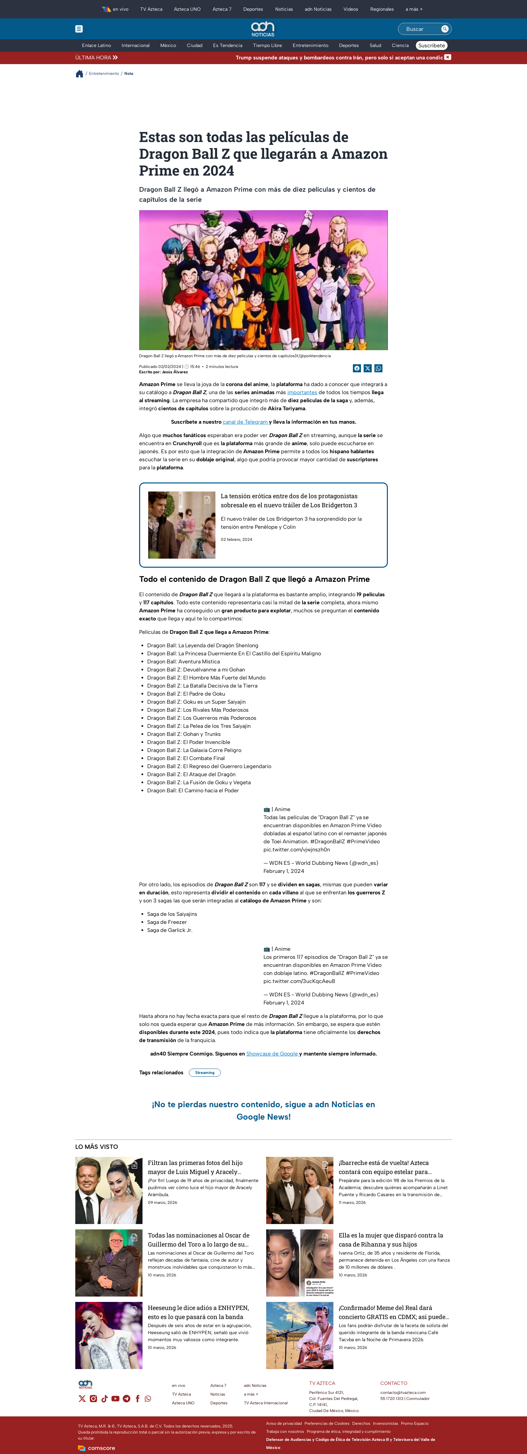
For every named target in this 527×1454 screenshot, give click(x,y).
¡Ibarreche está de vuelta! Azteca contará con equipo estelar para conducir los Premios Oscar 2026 (385, 1167)
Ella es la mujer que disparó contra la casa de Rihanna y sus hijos (391, 1239)
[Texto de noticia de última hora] (281, 58)
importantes (302, 392)
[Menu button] (102, 29)
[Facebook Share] (357, 368)
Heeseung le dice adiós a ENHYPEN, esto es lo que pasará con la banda (198, 1312)
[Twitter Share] (368, 368)
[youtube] (115, 1401)
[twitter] (82, 1401)
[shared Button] (378, 368)
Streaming (204, 1072)
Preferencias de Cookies (327, 1423)
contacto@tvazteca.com (403, 1392)
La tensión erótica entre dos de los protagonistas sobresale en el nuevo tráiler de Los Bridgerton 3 (289, 500)
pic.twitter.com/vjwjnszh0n (297, 849)
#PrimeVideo (363, 841)
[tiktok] (104, 1401)
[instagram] (93, 1401)
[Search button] (445, 29)
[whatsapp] (148, 1400)
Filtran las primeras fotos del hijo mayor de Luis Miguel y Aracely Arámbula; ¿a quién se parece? (195, 1167)
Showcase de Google (272, 1053)
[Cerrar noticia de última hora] (448, 57)
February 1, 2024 (284, 871)
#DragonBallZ (327, 841)
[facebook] (137, 1401)
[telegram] (126, 1401)
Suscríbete (431, 45)
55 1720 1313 (391, 1398)
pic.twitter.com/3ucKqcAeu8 (299, 981)
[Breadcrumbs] (82, 73)
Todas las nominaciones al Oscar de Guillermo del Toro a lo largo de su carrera (198, 1239)
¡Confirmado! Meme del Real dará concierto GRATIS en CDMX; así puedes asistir (393, 1312)
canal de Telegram (246, 422)
